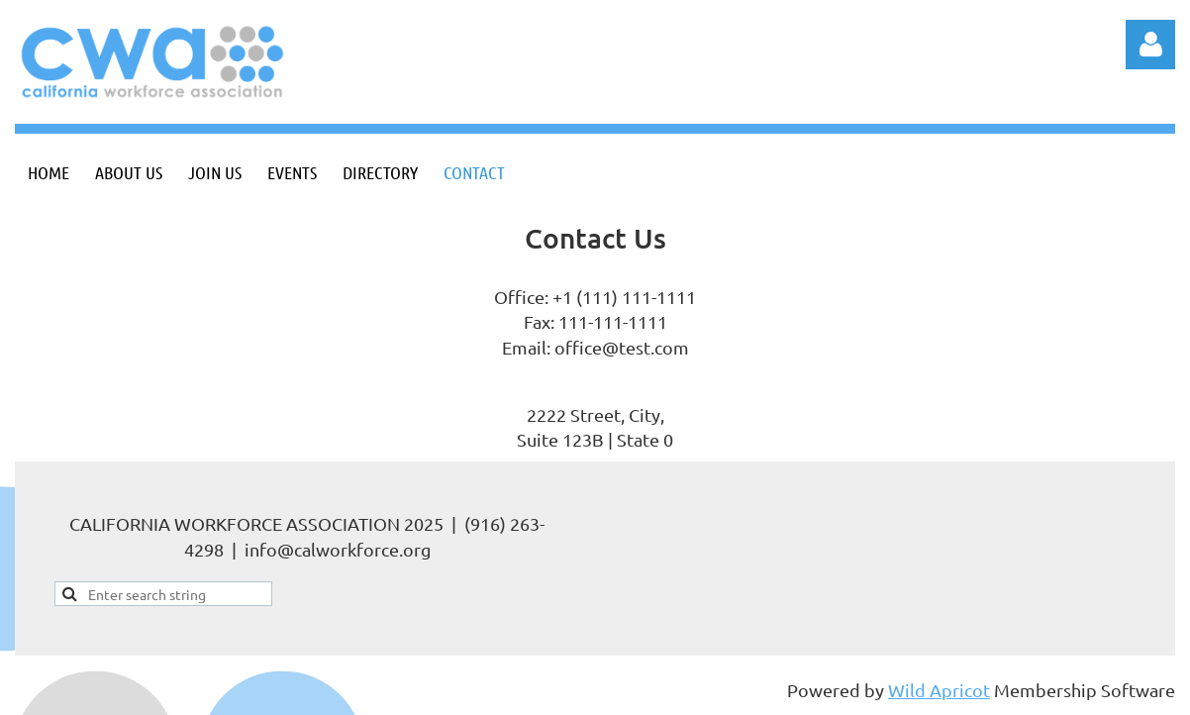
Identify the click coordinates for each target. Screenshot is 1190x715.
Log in (1150, 44)
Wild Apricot (939, 689)
